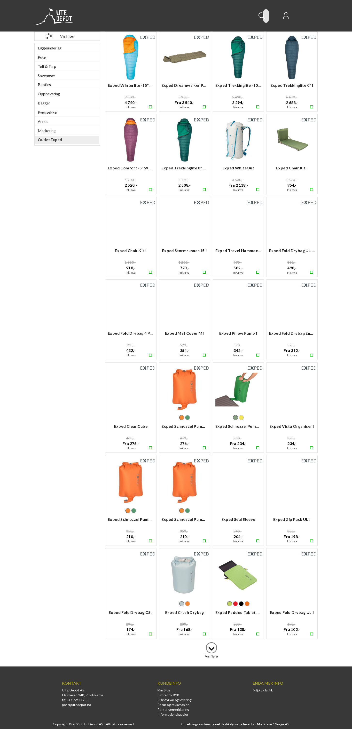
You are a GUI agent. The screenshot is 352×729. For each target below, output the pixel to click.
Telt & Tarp (47, 66)
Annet (43, 121)
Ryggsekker (48, 112)
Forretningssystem (195, 724)
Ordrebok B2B (168, 695)
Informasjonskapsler (172, 714)
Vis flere (211, 656)
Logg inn (286, 17)
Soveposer (46, 75)
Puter (42, 57)
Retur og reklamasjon (173, 705)
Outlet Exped (50, 139)
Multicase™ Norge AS (273, 724)
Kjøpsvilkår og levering (174, 700)
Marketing (47, 130)
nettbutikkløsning (228, 724)
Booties (44, 84)
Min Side (163, 690)
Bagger (44, 103)
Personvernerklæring (173, 709)
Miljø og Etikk (263, 690)
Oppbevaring (49, 93)
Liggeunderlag (50, 48)
